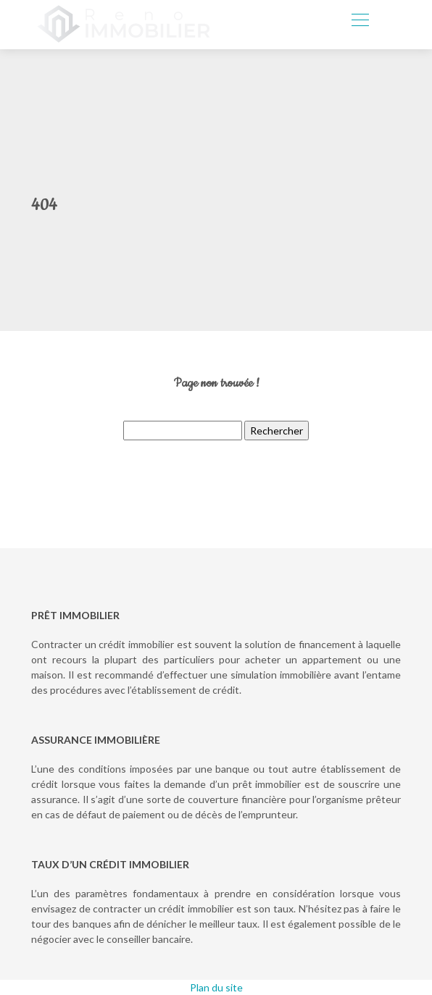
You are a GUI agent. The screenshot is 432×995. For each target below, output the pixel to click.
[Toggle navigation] (359, 21)
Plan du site (216, 987)
